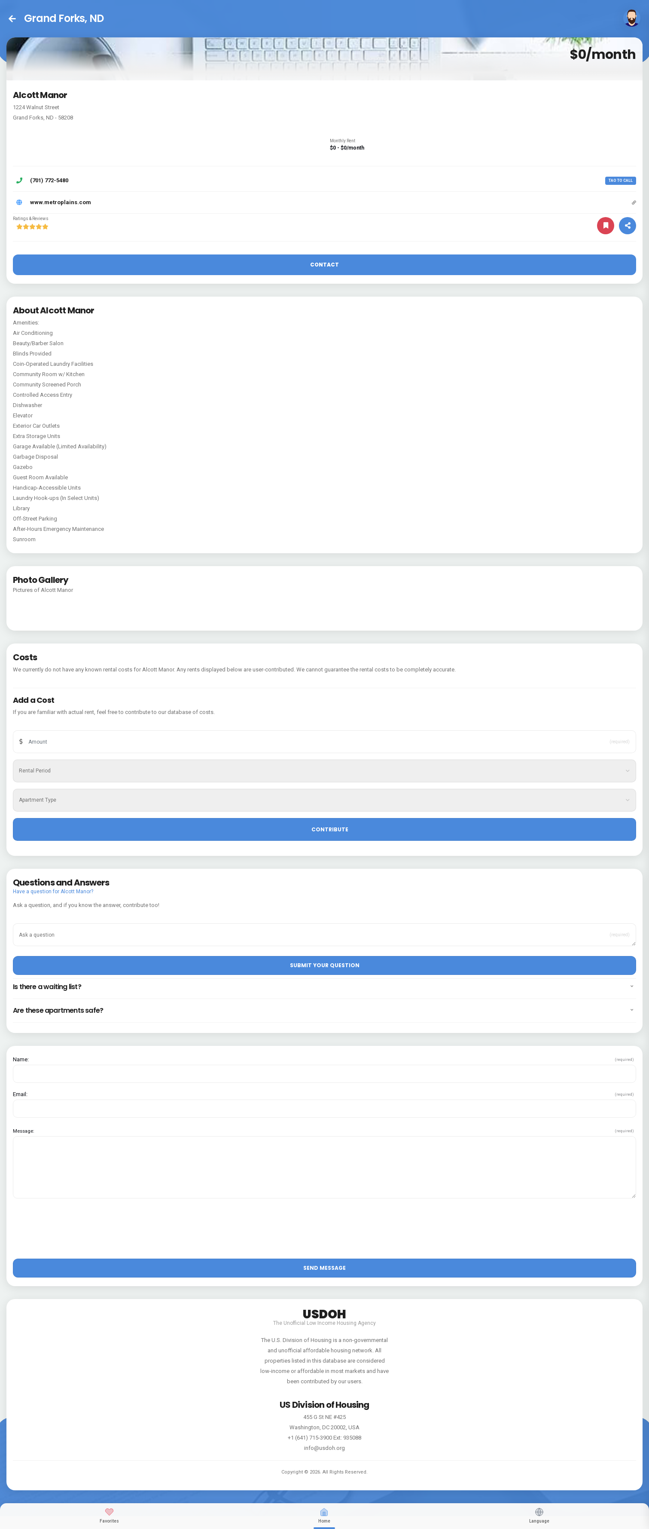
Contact (324, 264)
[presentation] (78, 1231)
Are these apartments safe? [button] (323, 1010)
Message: (23, 1131)
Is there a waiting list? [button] (323, 987)
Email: (20, 1094)
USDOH (324, 1313)
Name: (21, 1059)
